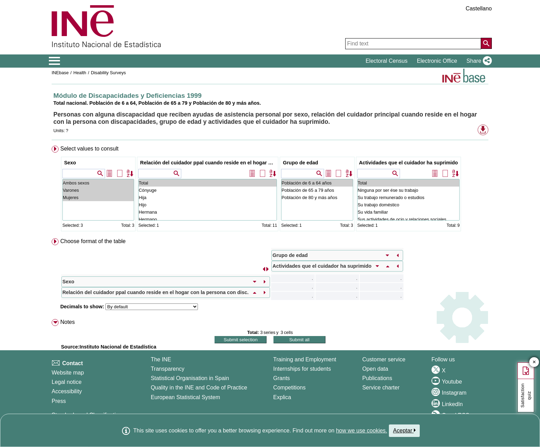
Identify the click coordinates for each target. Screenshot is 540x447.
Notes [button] (67, 322)
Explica (282, 397)
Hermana (208, 212)
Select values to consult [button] (89, 149)
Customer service (383, 359)
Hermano (208, 219)
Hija (208, 197)
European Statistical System (185, 397)
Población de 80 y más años (316, 197)
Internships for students (302, 369)
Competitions (289, 387)
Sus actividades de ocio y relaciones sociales (408, 219)
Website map (68, 373)
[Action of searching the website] (486, 43)
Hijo (208, 204)
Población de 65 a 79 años (316, 190)
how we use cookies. (361, 430)
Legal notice (66, 382)
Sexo (70, 162)
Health (79, 72)
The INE (161, 359)
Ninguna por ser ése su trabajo (408, 190)
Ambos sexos (98, 183)
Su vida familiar (408, 212)
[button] (478, 61)
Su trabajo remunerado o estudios (408, 197)
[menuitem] (270, 190)
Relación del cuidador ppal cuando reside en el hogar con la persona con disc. (208, 162)
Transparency (167, 369)
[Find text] (413, 43)
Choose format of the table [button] (93, 241)
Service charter (381, 387)
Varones (98, 190)
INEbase (60, 72)
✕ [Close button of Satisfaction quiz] (534, 362)
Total (208, 183)
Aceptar (404, 430)
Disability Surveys (108, 72)
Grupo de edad (300, 162)
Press (59, 401)
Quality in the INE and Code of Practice (199, 387)
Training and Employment (304, 359)
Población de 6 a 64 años (316, 183)
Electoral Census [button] (387, 61)
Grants (281, 378)
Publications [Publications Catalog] (377, 378)
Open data (375, 369)
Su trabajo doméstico (408, 204)
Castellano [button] (478, 8)
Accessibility (67, 391)
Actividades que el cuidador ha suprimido (408, 162)
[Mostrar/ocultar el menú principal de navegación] (54, 61)
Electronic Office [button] (437, 61)
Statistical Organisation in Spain (190, 378)
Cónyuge (208, 190)
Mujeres (98, 197)
